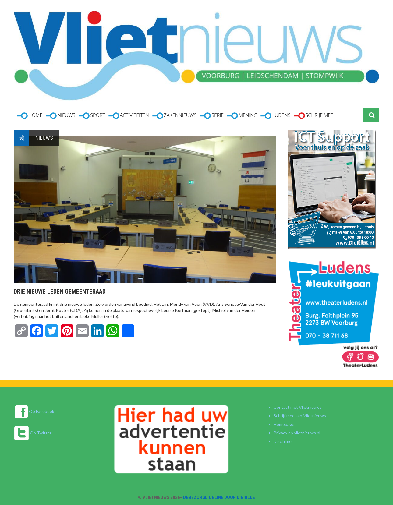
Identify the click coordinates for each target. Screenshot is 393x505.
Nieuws (44, 138)
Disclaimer (283, 441)
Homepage (284, 424)
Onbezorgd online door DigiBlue (219, 497)
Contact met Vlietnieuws (298, 407)
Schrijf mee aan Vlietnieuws (300, 415)
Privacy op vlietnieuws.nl (297, 432)
